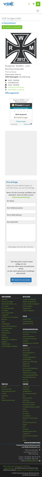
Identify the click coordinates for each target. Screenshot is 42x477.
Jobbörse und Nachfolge (30, 361)
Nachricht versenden (21, 280)
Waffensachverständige (29, 373)
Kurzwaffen (5, 310)
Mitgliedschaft (27, 308)
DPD (24, 427)
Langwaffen (5, 315)
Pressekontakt (27, 319)
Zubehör (4, 335)
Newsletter (26, 381)
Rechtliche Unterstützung (30, 418)
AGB (3, 398)
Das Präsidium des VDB (8, 391)
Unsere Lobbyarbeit (28, 336)
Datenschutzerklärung (20, 197)
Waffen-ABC (26, 364)
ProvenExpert (27, 416)
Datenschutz (19, 466)
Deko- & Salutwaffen (8, 313)
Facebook (30, 470)
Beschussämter (27, 370)
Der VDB (4, 387)
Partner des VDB (6, 389)
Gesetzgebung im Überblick (31, 343)
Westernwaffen (6, 333)
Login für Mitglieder (28, 310)
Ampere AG (26, 387)
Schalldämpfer (6, 324)
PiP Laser (25, 411)
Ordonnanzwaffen (7, 328)
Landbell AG (26, 433)
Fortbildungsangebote (29, 357)
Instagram (19, 470)
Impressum (5, 396)
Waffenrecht (26, 366)
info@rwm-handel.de (16, 87)
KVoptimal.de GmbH (29, 404)
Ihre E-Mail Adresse (14, 215)
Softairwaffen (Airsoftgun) (9, 326)
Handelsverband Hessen (30, 431)
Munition (4, 319)
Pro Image (26, 413)
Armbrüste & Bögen (7, 301)
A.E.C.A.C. (25, 379)
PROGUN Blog (27, 359)
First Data (25, 429)
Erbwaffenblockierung (29, 377)
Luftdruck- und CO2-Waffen (10, 317)
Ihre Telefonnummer (15, 208)
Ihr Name (10, 201)
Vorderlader (5, 330)
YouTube (36, 470)
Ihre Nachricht (12, 222)
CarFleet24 (26, 389)
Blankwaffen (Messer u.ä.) (9, 304)
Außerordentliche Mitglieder (31, 304)
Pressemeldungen (28, 321)
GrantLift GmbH (27, 398)
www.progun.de (9, 468)
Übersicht (4, 299)
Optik (3, 321)
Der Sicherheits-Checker (30, 393)
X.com (25, 470)
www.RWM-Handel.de (16, 90)
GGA (24, 396)
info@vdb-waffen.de (32, 461)
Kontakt (4, 393)
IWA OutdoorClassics (29, 402)
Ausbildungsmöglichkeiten (30, 375)
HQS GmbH (26, 400)
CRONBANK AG (27, 391)
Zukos (24, 440)
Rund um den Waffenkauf (30, 368)
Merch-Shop (26, 350)
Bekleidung (5, 337)
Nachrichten (26, 348)
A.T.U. (24, 420)
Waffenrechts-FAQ (28, 323)
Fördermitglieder (28, 306)
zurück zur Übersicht (12, 27)
